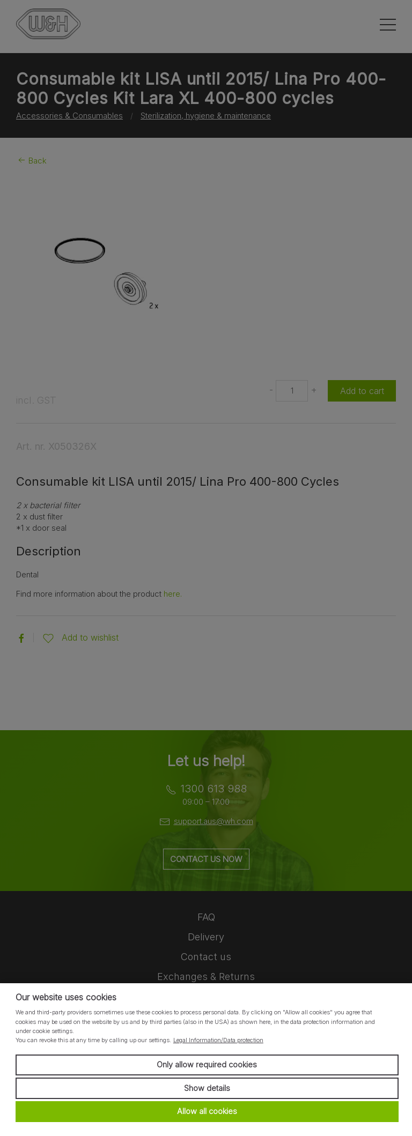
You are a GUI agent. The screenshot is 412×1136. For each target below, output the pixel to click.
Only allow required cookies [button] (207, 1064)
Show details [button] (207, 1088)
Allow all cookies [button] (207, 1111)
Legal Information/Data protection (218, 1040)
